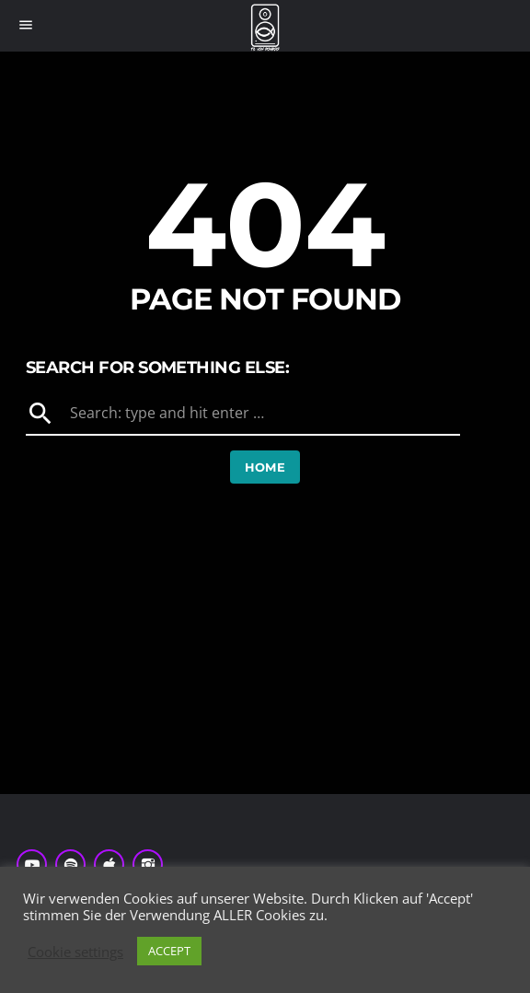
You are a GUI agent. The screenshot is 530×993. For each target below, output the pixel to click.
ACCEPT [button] (169, 950)
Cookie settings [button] (75, 951)
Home (265, 467)
